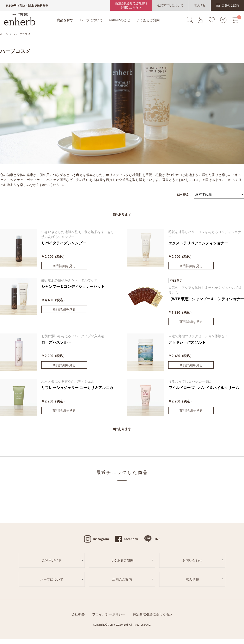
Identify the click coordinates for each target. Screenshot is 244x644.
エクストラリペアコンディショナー (198, 242)
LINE (157, 539)
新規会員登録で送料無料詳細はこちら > (131, 5)
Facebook (131, 539)
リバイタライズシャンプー (63, 242)
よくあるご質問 (148, 20)
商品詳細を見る (64, 266)
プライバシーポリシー (108, 614)
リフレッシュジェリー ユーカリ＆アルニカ (77, 387)
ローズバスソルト (56, 342)
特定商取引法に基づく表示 (152, 614)
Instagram (101, 539)
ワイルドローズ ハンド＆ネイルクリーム (203, 387)
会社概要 (78, 614)
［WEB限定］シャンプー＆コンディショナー (206, 298)
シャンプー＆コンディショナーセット (73, 286)
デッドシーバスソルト (187, 342)
